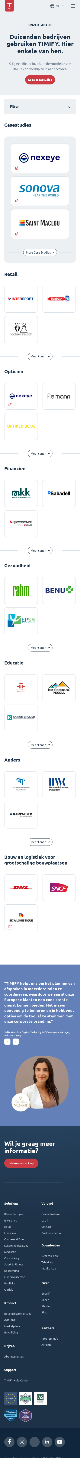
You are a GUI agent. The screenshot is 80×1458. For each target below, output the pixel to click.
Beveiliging (11, 1332)
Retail (8, 1226)
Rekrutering (11, 1270)
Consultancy (11, 1258)
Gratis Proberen (51, 1214)
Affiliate (46, 1344)
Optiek (8, 1289)
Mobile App (48, 1268)
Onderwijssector (14, 1276)
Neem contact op (21, 1163)
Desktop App (49, 1255)
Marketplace (12, 1326)
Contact (46, 1226)
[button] (7, 1042)
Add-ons (9, 1319)
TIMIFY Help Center (16, 1380)
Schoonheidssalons (16, 1245)
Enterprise (10, 1220)
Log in (45, 1220)
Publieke (9, 1283)
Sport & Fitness (13, 1264)
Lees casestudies (40, 79)
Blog (44, 1312)
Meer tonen (38, 356)
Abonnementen (13, 1356)
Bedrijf (45, 1293)
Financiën (10, 1233)
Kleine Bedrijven (14, 1214)
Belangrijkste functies (17, 1313)
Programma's (49, 1338)
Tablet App (48, 1262)
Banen (45, 1299)
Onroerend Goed (14, 1239)
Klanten (46, 1306)
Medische (10, 1251)
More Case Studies (38, 252)
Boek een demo (51, 1233)
